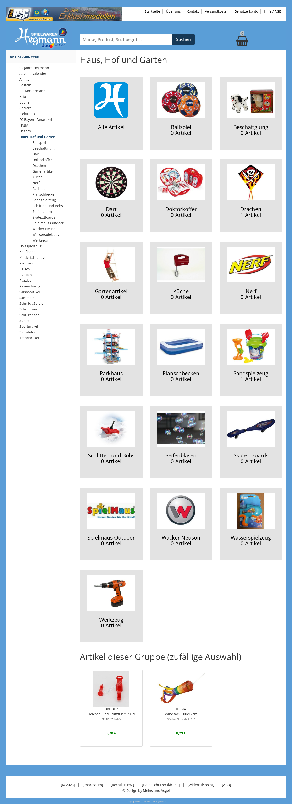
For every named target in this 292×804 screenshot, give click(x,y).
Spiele (24, 320)
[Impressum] (93, 784)
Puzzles (25, 280)
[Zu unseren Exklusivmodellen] (64, 13)
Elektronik (27, 114)
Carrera (25, 108)
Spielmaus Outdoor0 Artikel (111, 520)
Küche (38, 177)
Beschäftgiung (44, 148)
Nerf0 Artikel (251, 273)
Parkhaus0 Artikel (111, 355)
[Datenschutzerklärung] (161, 784)
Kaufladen (27, 251)
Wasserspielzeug (46, 234)
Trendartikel (29, 338)
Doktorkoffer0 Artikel (181, 191)
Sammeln (26, 297)
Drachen (39, 165)
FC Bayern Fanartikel (35, 119)
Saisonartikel (29, 292)
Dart (36, 154)
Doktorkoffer (42, 159)
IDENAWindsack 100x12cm (181, 714)
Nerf (36, 182)
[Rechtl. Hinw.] (122, 784)
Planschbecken (44, 194)
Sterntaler (27, 332)
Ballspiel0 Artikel (181, 109)
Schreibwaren (30, 309)
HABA (23, 125)
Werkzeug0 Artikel (111, 602)
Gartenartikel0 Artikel (111, 273)
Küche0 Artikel (181, 273)
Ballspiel (39, 142)
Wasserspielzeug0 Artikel (251, 520)
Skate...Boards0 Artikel (251, 438)
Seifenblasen (43, 211)
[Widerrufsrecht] (200, 784)
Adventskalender (32, 73)
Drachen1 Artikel (251, 191)
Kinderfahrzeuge (32, 257)
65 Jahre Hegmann (34, 68)
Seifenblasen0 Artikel (181, 438)
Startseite (152, 11)
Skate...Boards (44, 217)
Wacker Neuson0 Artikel (181, 520)
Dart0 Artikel (111, 191)
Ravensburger (30, 286)
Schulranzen (29, 315)
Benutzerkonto (246, 11)
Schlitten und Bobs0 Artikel (111, 438)
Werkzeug (40, 240)
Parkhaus (40, 188)
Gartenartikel (43, 171)
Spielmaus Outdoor (48, 223)
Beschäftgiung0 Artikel (251, 109)
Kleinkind (26, 263)
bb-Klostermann (32, 91)
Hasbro (25, 131)
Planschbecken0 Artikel (181, 355)
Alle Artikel (111, 106)
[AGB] (226, 784)
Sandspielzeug (44, 200)
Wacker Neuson (45, 228)
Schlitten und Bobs (48, 205)
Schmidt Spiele (31, 303)
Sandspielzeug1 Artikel (251, 355)
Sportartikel (28, 326)
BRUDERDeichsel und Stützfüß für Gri (111, 714)
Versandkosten (217, 11)
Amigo (24, 79)
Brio (22, 96)
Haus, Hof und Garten (37, 137)
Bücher (25, 102)
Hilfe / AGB (272, 11)
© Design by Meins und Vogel (146, 790)
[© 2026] (68, 784)
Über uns (173, 11)
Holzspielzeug (30, 246)
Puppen (25, 274)
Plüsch (24, 269)
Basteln (25, 85)
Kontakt (193, 11)
